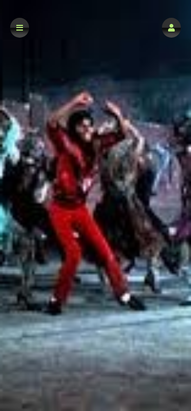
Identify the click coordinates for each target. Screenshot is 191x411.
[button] (171, 28)
